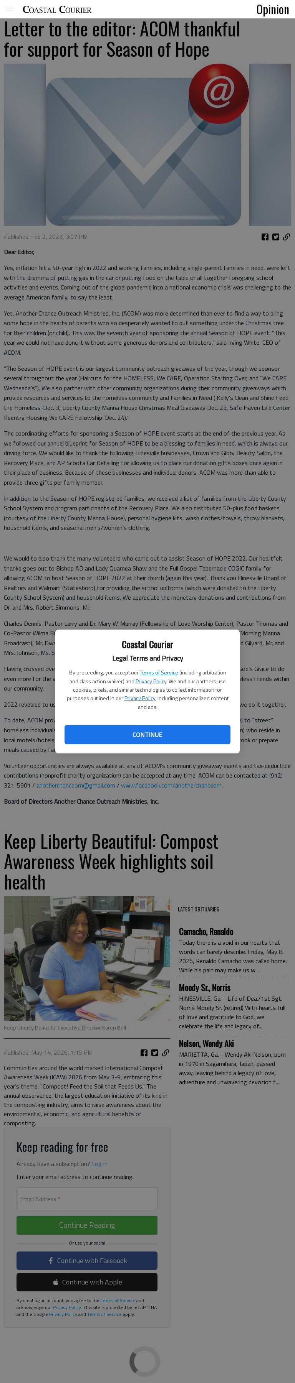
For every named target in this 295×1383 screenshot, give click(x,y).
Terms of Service (159, 672)
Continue (147, 734)
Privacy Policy (151, 681)
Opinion (273, 9)
